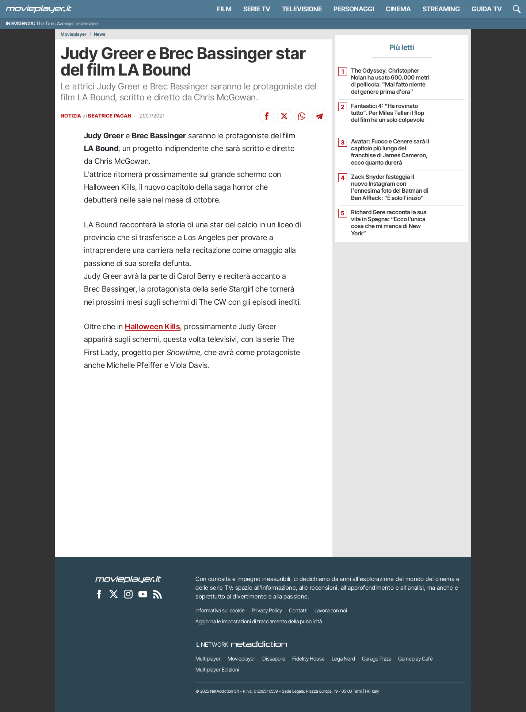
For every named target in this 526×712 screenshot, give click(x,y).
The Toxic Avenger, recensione (67, 23)
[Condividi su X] (284, 116)
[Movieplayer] (128, 578)
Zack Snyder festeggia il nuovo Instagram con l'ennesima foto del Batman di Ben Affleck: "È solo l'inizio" (389, 187)
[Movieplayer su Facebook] (99, 594)
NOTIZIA (71, 116)
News (99, 34)
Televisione (302, 9)
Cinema (398, 9)
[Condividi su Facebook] (266, 116)
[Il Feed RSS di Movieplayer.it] (157, 594)
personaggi (353, 9)
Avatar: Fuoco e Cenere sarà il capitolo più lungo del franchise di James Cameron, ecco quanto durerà (390, 152)
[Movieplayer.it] (38, 9)
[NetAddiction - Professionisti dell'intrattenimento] (259, 644)
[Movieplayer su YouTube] (143, 594)
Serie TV (256, 9)
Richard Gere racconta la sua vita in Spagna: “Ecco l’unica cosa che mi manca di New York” (389, 223)
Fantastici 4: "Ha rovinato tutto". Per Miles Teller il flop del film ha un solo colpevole (387, 113)
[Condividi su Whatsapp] (301, 116)
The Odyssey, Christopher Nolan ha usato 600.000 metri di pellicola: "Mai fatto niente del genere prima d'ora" (390, 81)
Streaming (441, 9)
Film (224, 9)
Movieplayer (74, 34)
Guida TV (487, 9)
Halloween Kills (152, 326)
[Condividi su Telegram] (319, 116)
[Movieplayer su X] (113, 594)
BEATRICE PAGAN (110, 116)
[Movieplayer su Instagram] (128, 594)
